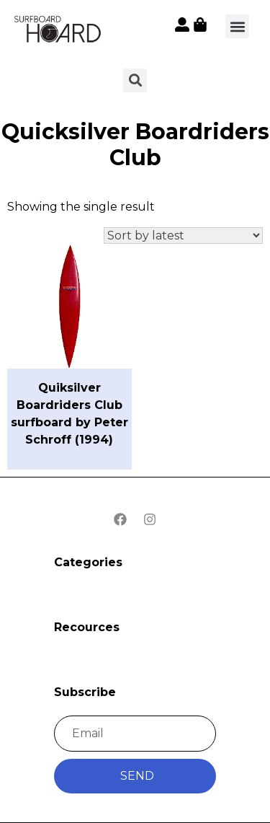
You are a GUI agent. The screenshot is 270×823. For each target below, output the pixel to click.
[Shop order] (183, 235)
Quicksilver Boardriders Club (135, 144)
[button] (237, 26)
